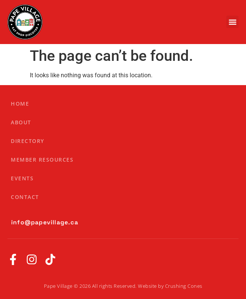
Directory (27, 140)
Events (22, 178)
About (21, 122)
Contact (25, 196)
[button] (232, 22)
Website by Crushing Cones (170, 286)
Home (20, 103)
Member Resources (42, 159)
